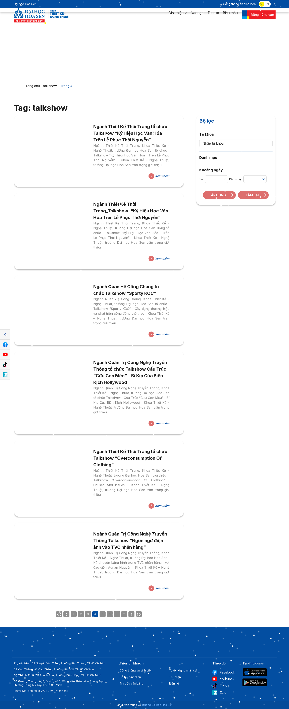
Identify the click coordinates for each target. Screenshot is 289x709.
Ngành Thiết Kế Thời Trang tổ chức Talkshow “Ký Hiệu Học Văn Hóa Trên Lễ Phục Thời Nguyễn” (130, 133)
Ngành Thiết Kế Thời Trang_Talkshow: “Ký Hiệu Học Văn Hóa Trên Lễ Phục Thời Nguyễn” (130, 211)
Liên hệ (174, 683)
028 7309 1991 (59, 691)
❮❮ (59, 614)
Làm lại (256, 195)
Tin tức (213, 17)
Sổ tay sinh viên (130, 677)
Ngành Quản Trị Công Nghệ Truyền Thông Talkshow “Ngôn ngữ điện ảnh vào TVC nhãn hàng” (130, 540)
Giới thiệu (177, 17)
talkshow (50, 86)
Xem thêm (159, 176)
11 (124, 614)
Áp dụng (222, 195)
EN (267, 4)
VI (261, 4)
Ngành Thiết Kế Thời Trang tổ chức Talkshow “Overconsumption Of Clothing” (130, 458)
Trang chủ (32, 86)
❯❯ (138, 614)
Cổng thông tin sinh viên (239, 4)
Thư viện (175, 677)
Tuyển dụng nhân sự (183, 670)
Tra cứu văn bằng (131, 683)
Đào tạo (197, 17)
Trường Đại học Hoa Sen (157, 704)
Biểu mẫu (230, 17)
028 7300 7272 (37, 691)
